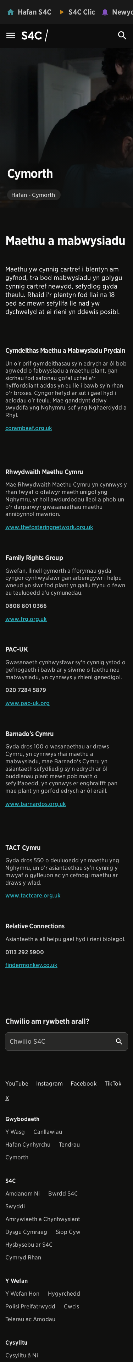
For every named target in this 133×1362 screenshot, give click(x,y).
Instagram (49, 1083)
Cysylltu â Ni (21, 1355)
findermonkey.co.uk (31, 965)
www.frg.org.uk (26, 619)
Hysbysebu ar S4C (29, 1244)
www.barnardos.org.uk (35, 804)
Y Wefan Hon (22, 1293)
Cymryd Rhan (23, 1257)
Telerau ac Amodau (30, 1319)
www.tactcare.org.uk (33, 895)
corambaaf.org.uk (28, 428)
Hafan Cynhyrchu (27, 1144)
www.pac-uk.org (27, 703)
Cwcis (71, 1306)
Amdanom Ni (22, 1193)
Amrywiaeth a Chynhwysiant (42, 1219)
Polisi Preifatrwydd (30, 1306)
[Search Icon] (122, 35)
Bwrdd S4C (63, 1193)
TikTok (113, 1083)
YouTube (16, 1083)
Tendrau (69, 1144)
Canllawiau (47, 1131)
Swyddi (15, 1206)
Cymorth (16, 1157)
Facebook (84, 1083)
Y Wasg (15, 1131)
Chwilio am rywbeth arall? (47, 1021)
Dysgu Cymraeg (26, 1232)
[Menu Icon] (10, 36)
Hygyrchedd (64, 1293)
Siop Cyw (68, 1232)
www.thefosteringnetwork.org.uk (49, 527)
